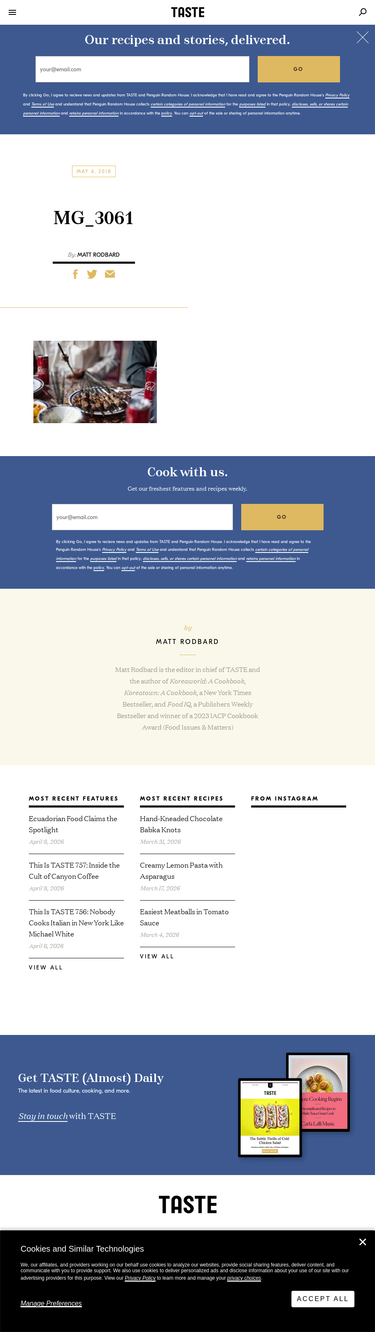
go (298, 69)
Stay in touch (43, 1115)
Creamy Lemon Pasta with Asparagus (181, 870)
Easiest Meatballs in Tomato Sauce (184, 916)
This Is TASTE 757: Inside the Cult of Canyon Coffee (74, 870)
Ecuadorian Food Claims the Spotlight (73, 823)
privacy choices (244, 1278)
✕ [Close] (363, 1242)
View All (46, 967)
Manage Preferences (51, 1303)
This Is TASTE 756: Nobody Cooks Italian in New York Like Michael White (76, 922)
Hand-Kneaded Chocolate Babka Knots (181, 823)
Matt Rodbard (98, 254)
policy (166, 113)
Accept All (323, 1298)
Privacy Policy (140, 1278)
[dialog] (187, 1281)
